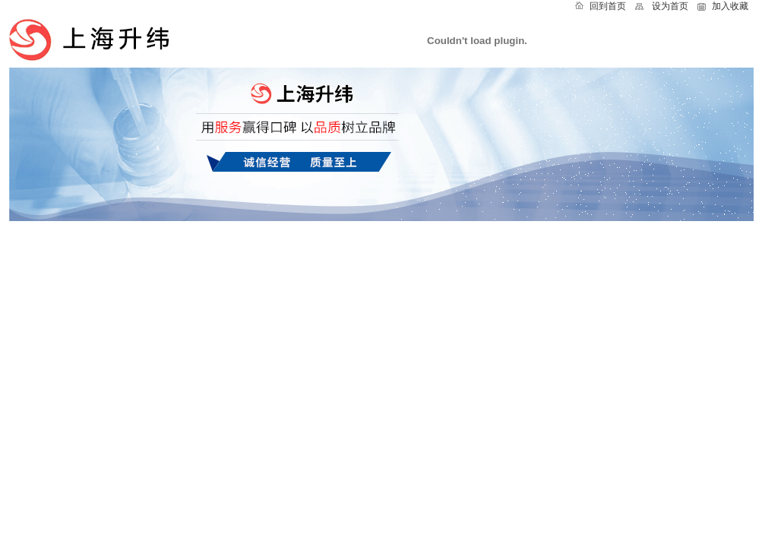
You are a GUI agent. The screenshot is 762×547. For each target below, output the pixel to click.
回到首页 (608, 6)
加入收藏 (730, 6)
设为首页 (670, 6)
